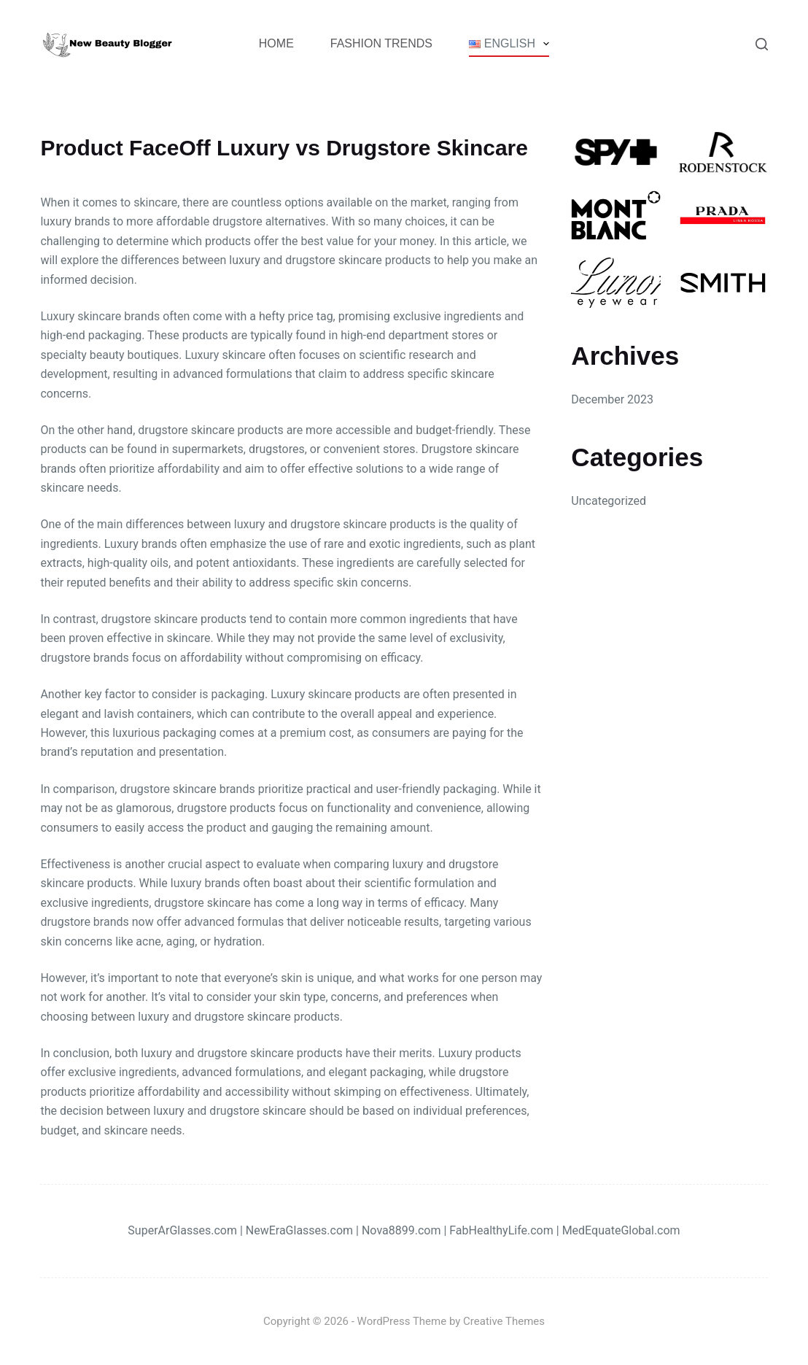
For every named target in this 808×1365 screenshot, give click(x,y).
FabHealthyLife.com (501, 1230)
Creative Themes (504, 1321)
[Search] (761, 44)
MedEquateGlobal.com (621, 1230)
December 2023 (612, 399)
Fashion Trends (381, 43)
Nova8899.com (401, 1230)
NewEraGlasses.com (299, 1230)
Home (276, 43)
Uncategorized (608, 501)
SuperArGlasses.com (182, 1230)
